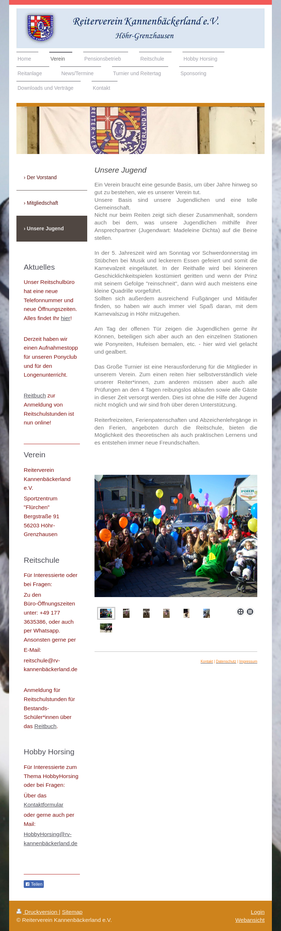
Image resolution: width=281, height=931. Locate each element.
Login (258, 912)
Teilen (33, 884)
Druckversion (37, 912)
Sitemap (72, 912)
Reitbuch (35, 395)
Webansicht (250, 920)
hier (65, 318)
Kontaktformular (43, 804)
